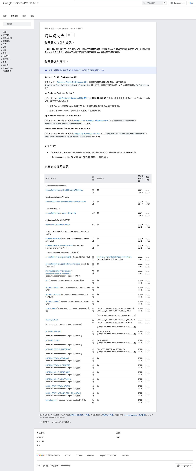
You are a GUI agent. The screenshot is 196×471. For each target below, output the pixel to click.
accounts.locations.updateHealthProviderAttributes (66, 201)
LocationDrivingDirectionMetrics (58, 273)
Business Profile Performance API (72, 82)
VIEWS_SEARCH (52, 320)
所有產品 (125, 456)
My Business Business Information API (91, 120)
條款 (38, 466)
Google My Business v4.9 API (87, 133)
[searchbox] (17, 24)
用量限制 (40, 441)
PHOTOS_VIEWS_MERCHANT (57, 358)
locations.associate (53, 238)
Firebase (90, 456)
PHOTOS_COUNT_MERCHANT (58, 372)
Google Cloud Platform (108, 456)
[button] (16, 35)
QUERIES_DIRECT (53, 287)
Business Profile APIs (20, 3)
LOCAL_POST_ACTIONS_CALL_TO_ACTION (63, 393)
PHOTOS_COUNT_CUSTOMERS (58, 379)
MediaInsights (51, 400)
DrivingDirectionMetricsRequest (58, 271)
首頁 (46, 28)
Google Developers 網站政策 (134, 415)
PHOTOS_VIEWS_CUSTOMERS (58, 365)
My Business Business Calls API (58, 224)
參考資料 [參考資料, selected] (14, 16)
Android (68, 456)
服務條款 (40, 437)
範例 (24, 16)
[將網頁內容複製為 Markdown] (69, 35)
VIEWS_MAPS (51, 308)
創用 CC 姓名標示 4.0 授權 (79, 415)
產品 (52, 28)
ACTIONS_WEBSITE (53, 331)
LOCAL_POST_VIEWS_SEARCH (58, 386)
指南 (4, 16)
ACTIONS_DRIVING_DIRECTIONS (58, 349)
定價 (38, 445)
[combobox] (154, 3)
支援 (32, 16)
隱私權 (45, 466)
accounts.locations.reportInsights (59, 257)
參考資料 (79, 28)
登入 (191, 3)
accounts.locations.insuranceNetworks (61, 213)
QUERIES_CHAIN (52, 301)
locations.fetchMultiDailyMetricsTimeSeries (114, 257)
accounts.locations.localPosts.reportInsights (63, 264)
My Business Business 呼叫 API (72, 98)
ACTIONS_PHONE (53, 340)
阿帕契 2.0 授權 (107, 415)
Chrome (79, 456)
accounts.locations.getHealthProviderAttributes (64, 190)
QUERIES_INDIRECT (53, 294)
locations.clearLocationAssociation (59, 245)
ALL (47, 280)
